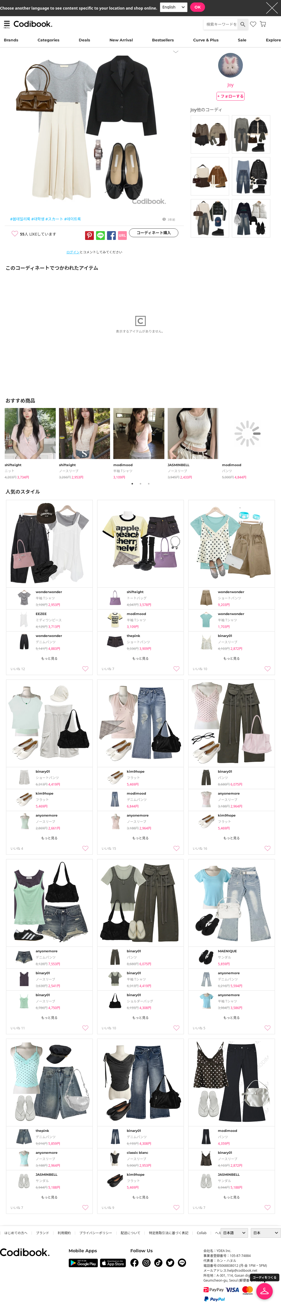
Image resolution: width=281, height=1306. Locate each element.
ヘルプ (220, 1233)
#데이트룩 (72, 219)
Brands (11, 40)
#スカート (54, 219)
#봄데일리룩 (20, 219)
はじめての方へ (15, 1233)
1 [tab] (132, 483)
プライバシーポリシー (95, 1233)
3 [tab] (148, 483)
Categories (48, 40)
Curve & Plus (205, 40)
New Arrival (121, 40)
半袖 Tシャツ (123, 471)
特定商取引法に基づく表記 (168, 1233)
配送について (130, 1233)
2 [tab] (140, 483)
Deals (84, 40)
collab (201, 1233)
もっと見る (49, 658)
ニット (10, 471)
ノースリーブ (68, 471)
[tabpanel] (32, 442)
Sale (242, 40)
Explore (273, 40)
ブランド (42, 1233)
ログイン (73, 252)
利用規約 (64, 1233)
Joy (230, 85)
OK (198, 7)
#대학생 (37, 219)
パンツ (227, 471)
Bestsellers (163, 40)
